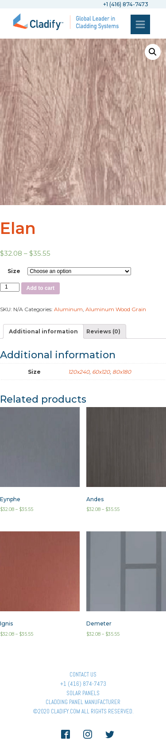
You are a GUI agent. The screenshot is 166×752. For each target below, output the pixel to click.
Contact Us (83, 674)
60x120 (101, 371)
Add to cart (40, 288)
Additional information (43, 331)
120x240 (78, 371)
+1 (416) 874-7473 (83, 684)
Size (14, 271)
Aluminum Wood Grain (115, 309)
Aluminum (68, 309)
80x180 (121, 371)
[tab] (43, 331)
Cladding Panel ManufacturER (83, 702)
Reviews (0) (103, 331)
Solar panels (83, 693)
